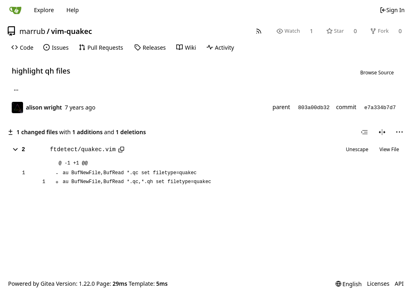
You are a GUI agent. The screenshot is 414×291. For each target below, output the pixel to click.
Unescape (357, 149)
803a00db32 (314, 108)
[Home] (15, 10)
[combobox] (364, 132)
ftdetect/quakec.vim (83, 149)
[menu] (399, 132)
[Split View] (382, 132)
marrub (32, 31)
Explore (44, 10)
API (399, 283)
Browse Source (377, 72)
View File (389, 149)
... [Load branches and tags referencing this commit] (16, 89)
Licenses (378, 283)
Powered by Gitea (31, 283)
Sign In (392, 10)
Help (72, 10)
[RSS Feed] (259, 31)
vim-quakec (71, 31)
